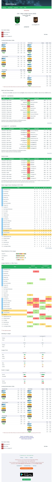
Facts (21, 7)
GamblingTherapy (27, 465)
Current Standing (48, 248)
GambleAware (19, 465)
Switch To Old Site (26, 479)
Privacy (21, 457)
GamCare (34, 465)
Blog (25, 7)
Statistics (16, 7)
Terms (26, 457)
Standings (10, 7)
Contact (31, 457)
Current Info (49, 123)
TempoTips (26, 10)
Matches (4, 7)
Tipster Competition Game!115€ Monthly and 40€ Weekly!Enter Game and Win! (26, 437)
